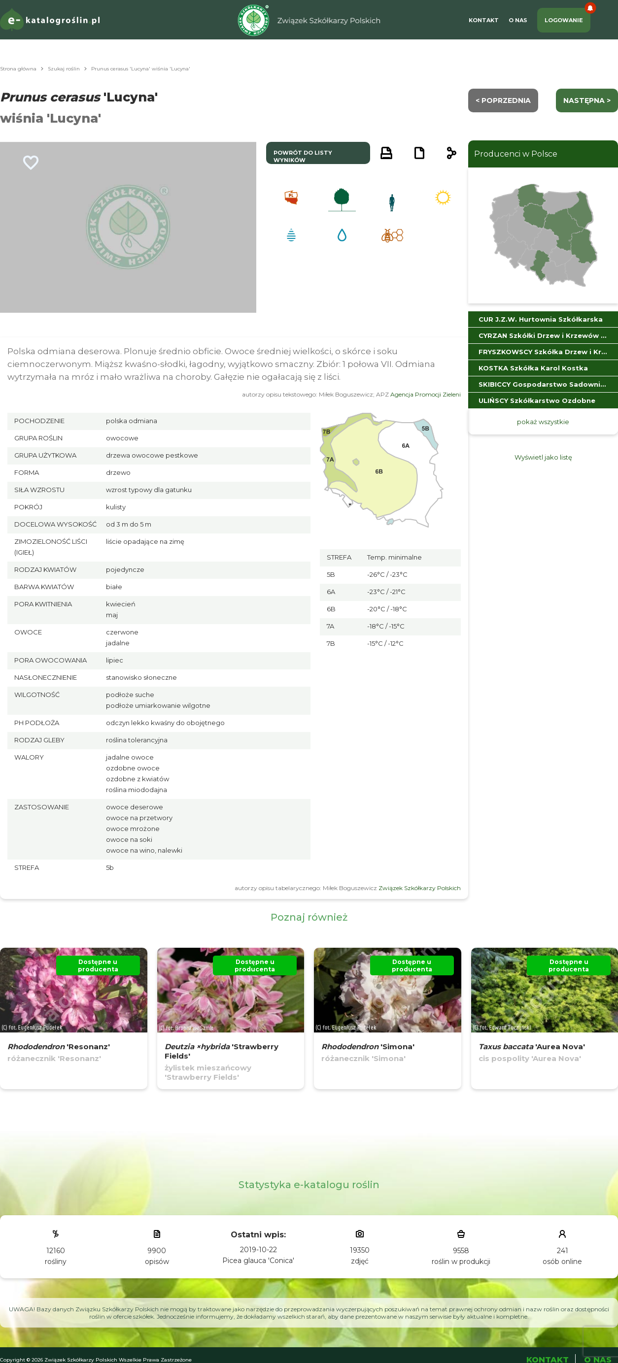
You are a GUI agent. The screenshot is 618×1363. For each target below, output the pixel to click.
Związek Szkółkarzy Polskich (419, 888)
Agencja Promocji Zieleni (425, 394)
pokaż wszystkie (543, 422)
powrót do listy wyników (303, 156)
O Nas (518, 20)
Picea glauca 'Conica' (258, 1260)
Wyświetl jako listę (543, 457)
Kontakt (484, 20)
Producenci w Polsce (515, 154)
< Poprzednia (503, 100)
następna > (587, 100)
